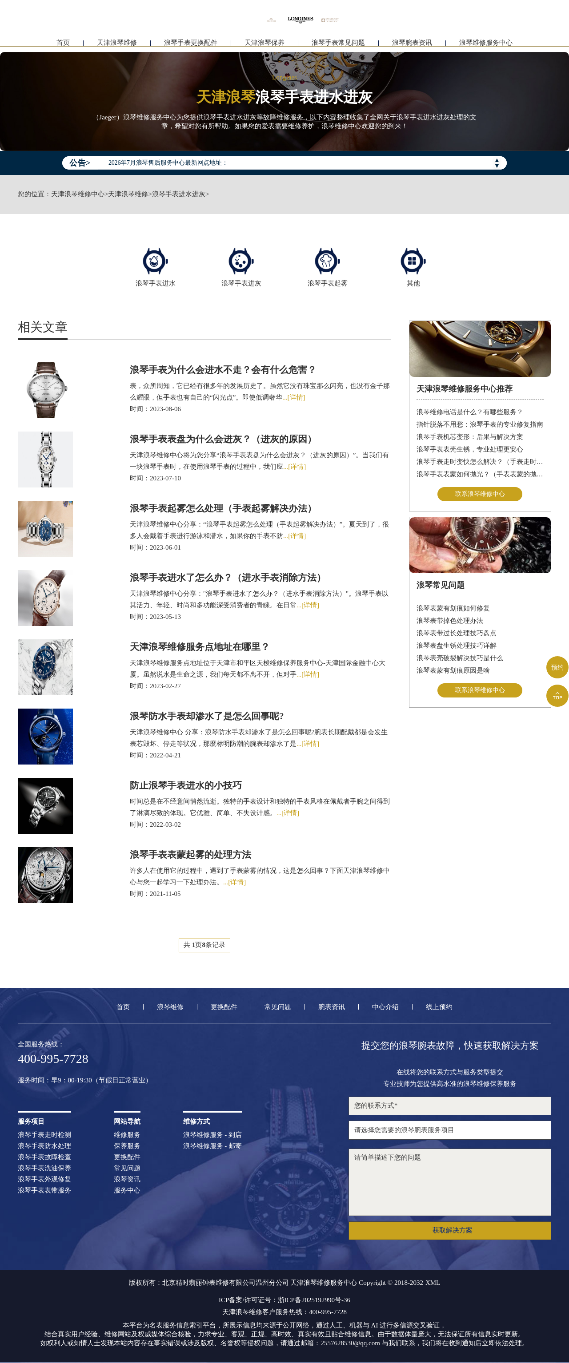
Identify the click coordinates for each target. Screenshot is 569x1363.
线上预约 (439, 1007)
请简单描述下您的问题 (450, 1182)
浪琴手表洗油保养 (44, 1168)
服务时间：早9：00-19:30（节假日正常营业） (85, 1081)
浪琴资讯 (127, 1180)
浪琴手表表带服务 (44, 1191)
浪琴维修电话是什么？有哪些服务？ (470, 411)
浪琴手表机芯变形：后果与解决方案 (470, 436)
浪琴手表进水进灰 (178, 194)
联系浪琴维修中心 (480, 493)
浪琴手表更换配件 (190, 43)
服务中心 (127, 1191)
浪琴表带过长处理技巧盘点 (457, 634)
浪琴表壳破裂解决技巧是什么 (460, 658)
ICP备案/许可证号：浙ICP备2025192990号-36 (284, 1300)
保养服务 (127, 1146)
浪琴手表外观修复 (44, 1180)
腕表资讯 (331, 1007)
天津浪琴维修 (117, 43)
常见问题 (277, 1007)
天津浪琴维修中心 (77, 194)
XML (432, 1283)
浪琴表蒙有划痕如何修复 (453, 609)
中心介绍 (385, 1007)
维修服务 (127, 1135)
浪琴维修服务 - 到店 (212, 1135)
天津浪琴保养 (264, 43)
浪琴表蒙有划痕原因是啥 (453, 671)
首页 (63, 43)
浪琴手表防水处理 (44, 1146)
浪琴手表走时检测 (44, 1135)
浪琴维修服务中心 (486, 43)
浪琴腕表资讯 (412, 43)
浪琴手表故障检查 (44, 1157)
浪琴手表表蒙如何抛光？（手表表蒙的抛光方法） (480, 473)
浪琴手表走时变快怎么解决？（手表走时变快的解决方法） (480, 461)
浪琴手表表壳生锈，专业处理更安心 (470, 448)
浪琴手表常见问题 (338, 43)
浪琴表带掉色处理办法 (450, 621)
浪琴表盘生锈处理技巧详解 (457, 646)
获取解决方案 (453, 1230)
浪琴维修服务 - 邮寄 (212, 1146)
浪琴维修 (170, 1007)
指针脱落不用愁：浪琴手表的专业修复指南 (480, 424)
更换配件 (224, 1007)
